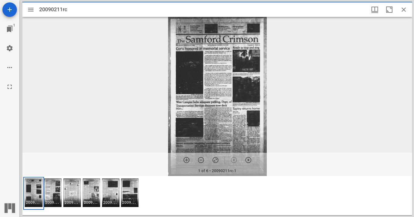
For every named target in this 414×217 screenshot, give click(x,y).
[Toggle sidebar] (31, 9)
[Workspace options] (9, 67)
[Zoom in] (186, 160)
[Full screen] (9, 87)
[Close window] (403, 9)
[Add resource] (9, 9)
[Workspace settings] (9, 48)
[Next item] (248, 160)
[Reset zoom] (215, 160)
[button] (34, 193)
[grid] (217, 195)
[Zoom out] (201, 160)
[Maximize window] (389, 9)
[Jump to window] (9, 29)
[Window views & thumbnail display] (375, 9)
